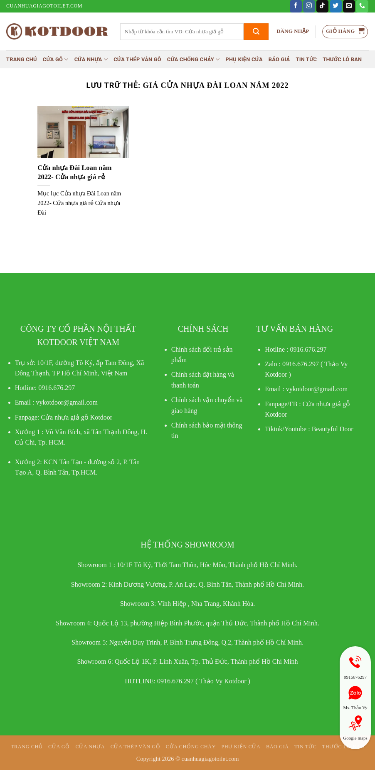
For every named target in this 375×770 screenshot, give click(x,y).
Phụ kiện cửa (243, 59)
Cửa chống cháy (193, 59)
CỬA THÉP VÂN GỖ (137, 59)
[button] (292, 31)
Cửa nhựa (91, 59)
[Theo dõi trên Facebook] (296, 6)
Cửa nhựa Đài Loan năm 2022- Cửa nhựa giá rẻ (74, 172)
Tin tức (306, 59)
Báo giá (279, 59)
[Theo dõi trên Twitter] (336, 6)
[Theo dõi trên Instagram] (309, 6)
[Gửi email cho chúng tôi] (349, 6)
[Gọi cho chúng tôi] (362, 6)
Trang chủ (21, 59)
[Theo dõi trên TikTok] (322, 6)
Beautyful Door (332, 428)
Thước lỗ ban (342, 59)
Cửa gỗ (56, 59)
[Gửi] (256, 31)
